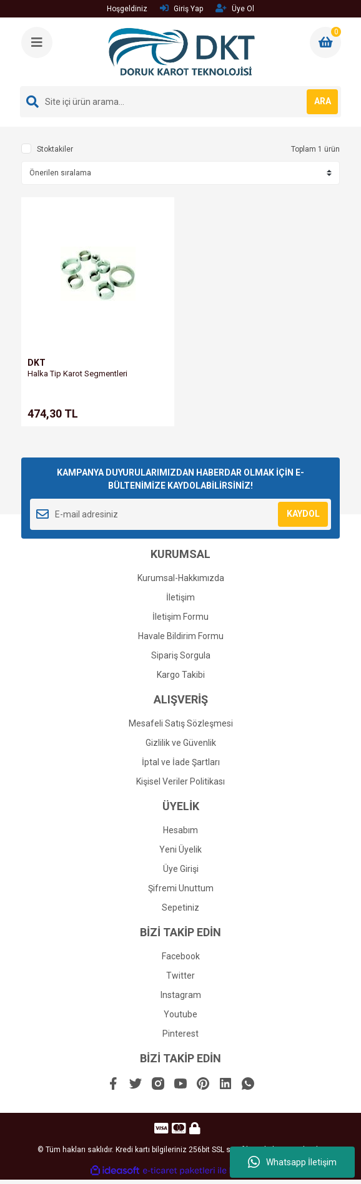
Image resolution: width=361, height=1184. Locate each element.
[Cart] (325, 42)
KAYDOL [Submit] (303, 514)
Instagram (181, 995)
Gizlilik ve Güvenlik (181, 743)
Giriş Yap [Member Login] (181, 8)
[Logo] (181, 52)
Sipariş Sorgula (180, 655)
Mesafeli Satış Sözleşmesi (181, 723)
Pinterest (180, 1034)
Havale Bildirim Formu (181, 636)
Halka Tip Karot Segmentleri (77, 373)
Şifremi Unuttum (181, 888)
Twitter (180, 976)
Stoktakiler (55, 149)
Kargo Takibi (181, 675)
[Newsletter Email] (180, 514)
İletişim (180, 597)
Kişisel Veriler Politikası (180, 781)
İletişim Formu (180, 617)
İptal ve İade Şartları (181, 762)
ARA (322, 101)
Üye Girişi (181, 869)
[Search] (180, 101)
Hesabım (180, 830)
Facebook (181, 956)
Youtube (180, 1014)
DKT (36, 363)
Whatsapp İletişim (292, 1162)
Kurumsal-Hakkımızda (180, 578)
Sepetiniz (180, 907)
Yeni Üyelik (180, 849)
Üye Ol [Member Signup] (234, 8)
